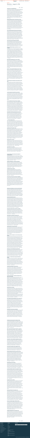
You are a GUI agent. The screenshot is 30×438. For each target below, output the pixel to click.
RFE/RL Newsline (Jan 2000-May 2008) (11, 432)
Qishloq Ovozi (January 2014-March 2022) (10, 430)
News (8, 424)
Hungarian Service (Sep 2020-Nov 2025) (11, 435)
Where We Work (2, 425)
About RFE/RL (1, 424)
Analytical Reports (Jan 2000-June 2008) (11, 433)
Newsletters (9, 426)
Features (8, 425)
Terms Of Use (1, 426)
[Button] (20, 7)
